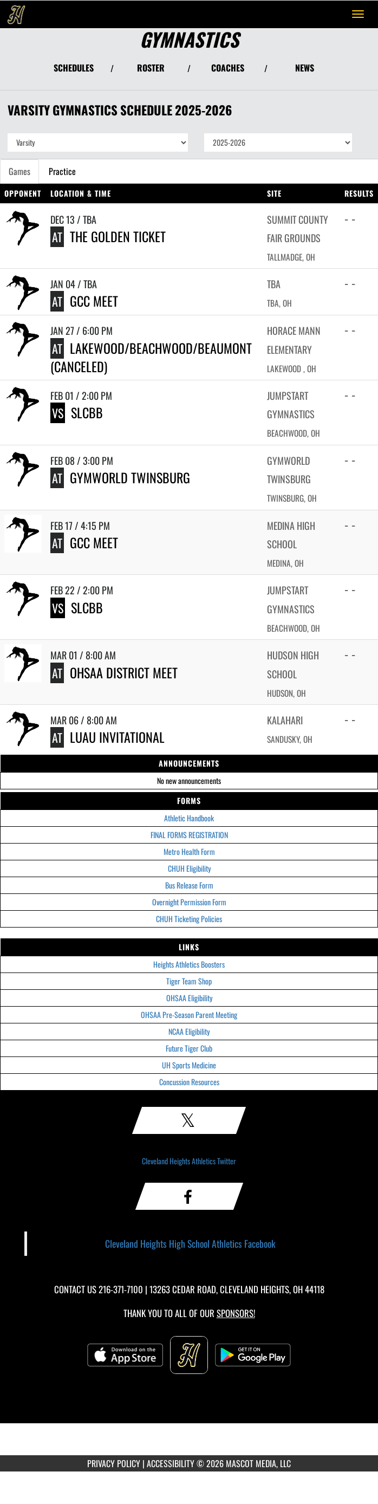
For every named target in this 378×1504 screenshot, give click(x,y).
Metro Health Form (189, 851)
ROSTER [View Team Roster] (151, 67)
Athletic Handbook (189, 818)
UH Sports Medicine (189, 1065)
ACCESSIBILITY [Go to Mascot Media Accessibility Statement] (170, 1463)
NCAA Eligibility (189, 1031)
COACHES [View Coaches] (227, 67)
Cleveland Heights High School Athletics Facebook (190, 1243)
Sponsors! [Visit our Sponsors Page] (236, 1313)
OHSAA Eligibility (189, 997)
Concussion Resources (189, 1081)
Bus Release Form (189, 885)
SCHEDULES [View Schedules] (74, 67)
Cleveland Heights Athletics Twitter (189, 1160)
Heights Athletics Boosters (189, 964)
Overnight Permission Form (189, 901)
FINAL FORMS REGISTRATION (189, 834)
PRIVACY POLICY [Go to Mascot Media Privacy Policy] (113, 1463)
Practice (62, 171)
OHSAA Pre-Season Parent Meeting (189, 1014)
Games (19, 171)
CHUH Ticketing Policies (189, 918)
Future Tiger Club (189, 1048)
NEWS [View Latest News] (304, 67)
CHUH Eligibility (189, 868)
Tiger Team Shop (189, 981)
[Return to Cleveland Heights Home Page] (16, 14)
